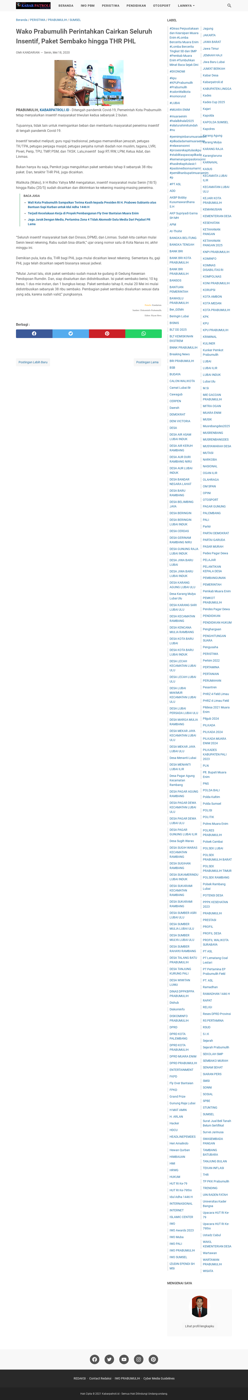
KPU (206, 323)
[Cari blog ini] (229, 5)
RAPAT (207, 1000)
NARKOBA (210, 459)
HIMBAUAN (177, 1156)
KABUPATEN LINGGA (217, 88)
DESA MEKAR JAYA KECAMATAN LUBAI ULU (183, 735)
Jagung (208, 28)
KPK (206, 316)
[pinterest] (107, 333)
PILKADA (209, 725)
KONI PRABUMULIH (216, 283)
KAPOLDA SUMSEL (216, 122)
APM (173, 224)
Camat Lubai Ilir (180, 387)
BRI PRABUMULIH (182, 361)
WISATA (208, 1271)
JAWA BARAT (212, 42)
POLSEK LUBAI (213, 848)
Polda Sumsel (212, 803)
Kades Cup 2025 (214, 102)
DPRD (173, 1027)
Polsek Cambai (213, 841)
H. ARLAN (176, 1116)
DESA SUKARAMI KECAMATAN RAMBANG (181, 890)
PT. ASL (208, 980)
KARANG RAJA (213, 149)
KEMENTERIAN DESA (217, 216)
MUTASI (208, 453)
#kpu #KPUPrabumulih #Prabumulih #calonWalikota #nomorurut (181, 87)
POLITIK (208, 817)
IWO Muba (177, 1237)
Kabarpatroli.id (213, 82)
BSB (172, 367)
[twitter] (70, 333)
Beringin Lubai (179, 316)
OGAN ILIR (210, 473)
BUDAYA (175, 374)
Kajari (207, 109)
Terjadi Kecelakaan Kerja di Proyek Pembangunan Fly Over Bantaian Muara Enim (83, 213)
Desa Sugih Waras (182, 841)
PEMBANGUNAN (214, 578)
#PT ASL (175, 184)
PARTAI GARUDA (214, 540)
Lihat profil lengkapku (199, 1326)
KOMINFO (209, 258)
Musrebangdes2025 (216, 426)
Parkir (207, 526)
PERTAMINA (211, 667)
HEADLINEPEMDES (183, 1136)
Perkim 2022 (211, 660)
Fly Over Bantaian (181, 1083)
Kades (207, 95)
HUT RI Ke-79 (178, 1183)
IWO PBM (88, 5)
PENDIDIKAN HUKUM (217, 622)
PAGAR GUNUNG (214, 506)
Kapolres (209, 129)
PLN (206, 765)
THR (206, 1174)
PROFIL (208, 926)
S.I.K (206, 1034)
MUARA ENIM (212, 412)
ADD (172, 191)
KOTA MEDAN (212, 303)
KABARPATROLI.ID (54, 110)
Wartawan (210, 1253)
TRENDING (210, 1188)
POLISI (207, 810)
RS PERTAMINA (213, 1020)
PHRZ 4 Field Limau (216, 694)
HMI (172, 1163)
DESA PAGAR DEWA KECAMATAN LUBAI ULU (183, 807)
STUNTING (210, 1107)
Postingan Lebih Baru (33, 362)
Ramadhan (210, 987)
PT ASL (208, 951)
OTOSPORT (161, 5)
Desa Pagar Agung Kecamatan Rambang (182, 780)
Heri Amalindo (179, 1143)
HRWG (174, 1170)
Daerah (174, 407)
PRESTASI (209, 920)
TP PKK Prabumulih (216, 1181)
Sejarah (208, 1040)
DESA (173, 428)
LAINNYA (185, 5)
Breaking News (180, 354)
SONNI (207, 1087)
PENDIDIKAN (136, 5)
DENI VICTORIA (180, 421)
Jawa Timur (211, 48)
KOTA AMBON (212, 296)
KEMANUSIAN (212, 209)
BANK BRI (176, 251)
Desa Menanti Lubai (183, 758)
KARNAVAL (210, 162)
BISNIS (174, 323)
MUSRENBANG (213, 433)
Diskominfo (177, 1009)
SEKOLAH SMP (213, 1054)
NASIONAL (210, 466)
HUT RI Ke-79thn (181, 1190)
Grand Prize (177, 1096)
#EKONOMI (177, 71)
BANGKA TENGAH (182, 244)
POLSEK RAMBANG (216, 877)
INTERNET (177, 1210)
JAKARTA (209, 35)
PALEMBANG (212, 513)
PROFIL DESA (212, 933)
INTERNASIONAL (181, 1203)
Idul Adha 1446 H (181, 1197)
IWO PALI (176, 1243)
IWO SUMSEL (178, 1257)
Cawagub (176, 394)
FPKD (173, 1090)
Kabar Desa (210, 75)
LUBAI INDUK (212, 374)
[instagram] (138, 1359)
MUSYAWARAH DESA (217, 446)
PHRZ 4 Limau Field (216, 700)
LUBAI (207, 361)
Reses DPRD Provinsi (217, 1014)
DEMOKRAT (177, 414)
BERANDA (66, 5)
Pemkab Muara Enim (217, 591)
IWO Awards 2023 (182, 1230)
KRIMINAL (210, 336)
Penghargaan (212, 629)
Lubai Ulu (209, 381)
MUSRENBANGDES (216, 439)
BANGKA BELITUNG (183, 238)
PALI (206, 519)
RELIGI (207, 1007)
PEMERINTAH (212, 584)
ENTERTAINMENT (181, 1069)
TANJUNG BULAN (215, 1161)
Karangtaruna (212, 155)
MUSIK (207, 419)
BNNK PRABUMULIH (183, 347)
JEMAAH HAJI (212, 55)
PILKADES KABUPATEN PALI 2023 (215, 754)
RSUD (206, 1027)
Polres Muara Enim (215, 823)
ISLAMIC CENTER (181, 1217)
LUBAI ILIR (210, 368)
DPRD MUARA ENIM (183, 1056)
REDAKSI (80, 1378)
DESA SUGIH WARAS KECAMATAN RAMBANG (183, 852)
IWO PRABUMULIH (182, 1250)
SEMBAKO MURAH (215, 1060)
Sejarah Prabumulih (216, 1047)
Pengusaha (210, 647)
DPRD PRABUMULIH (183, 1063)
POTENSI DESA (213, 895)
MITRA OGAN (212, 406)
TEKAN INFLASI (213, 1168)
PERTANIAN (211, 674)
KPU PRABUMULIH (215, 330)
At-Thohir (176, 231)
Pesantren (210, 687)
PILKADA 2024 (213, 732)
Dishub (174, 1002)
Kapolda (208, 115)
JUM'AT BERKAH (214, 68)
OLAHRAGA (211, 479)
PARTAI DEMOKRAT (216, 533)
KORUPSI (209, 290)
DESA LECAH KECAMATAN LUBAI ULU (183, 665)
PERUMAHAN (212, 680)
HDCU (174, 1130)
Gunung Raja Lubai (182, 1103)
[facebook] (34, 333)
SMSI (206, 1080)
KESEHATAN (211, 222)
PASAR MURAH (213, 546)
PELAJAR (209, 560)
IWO (172, 1223)
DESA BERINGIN (180, 513)
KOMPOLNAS (212, 276)
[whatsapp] (143, 333)
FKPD (173, 1076)
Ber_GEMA (177, 309)
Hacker (174, 1123)
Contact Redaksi (100, 1378)
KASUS (207, 169)
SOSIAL (208, 1094)
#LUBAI (175, 103)
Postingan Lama (147, 362)
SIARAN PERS (212, 1074)
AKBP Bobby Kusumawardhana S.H (182, 202)
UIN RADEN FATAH (215, 1194)
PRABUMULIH (212, 913)
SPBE (206, 1101)
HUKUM (175, 1177)
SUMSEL (208, 1114)
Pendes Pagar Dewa (216, 609)
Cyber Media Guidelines (159, 1378)
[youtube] (124, 1359)
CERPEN (175, 401)
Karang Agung (212, 135)
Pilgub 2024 (211, 718)
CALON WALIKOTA (182, 381)
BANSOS (175, 280)
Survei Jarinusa (213, 1132)
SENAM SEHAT (213, 1067)
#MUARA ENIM (180, 109)
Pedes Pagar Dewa (215, 553)
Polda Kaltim (211, 797)
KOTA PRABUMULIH (216, 310)
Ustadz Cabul (212, 1235)
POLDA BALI (211, 790)
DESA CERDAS (179, 531)
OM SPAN (209, 486)
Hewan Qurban (180, 1150)
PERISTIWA (110, 5)
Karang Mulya (212, 142)
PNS (206, 783)
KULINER (209, 343)
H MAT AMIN (178, 1110)
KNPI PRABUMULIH (216, 252)
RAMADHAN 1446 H (216, 993)
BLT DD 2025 (178, 329)
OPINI (207, 493)
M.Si (206, 388)
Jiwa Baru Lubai (214, 62)
